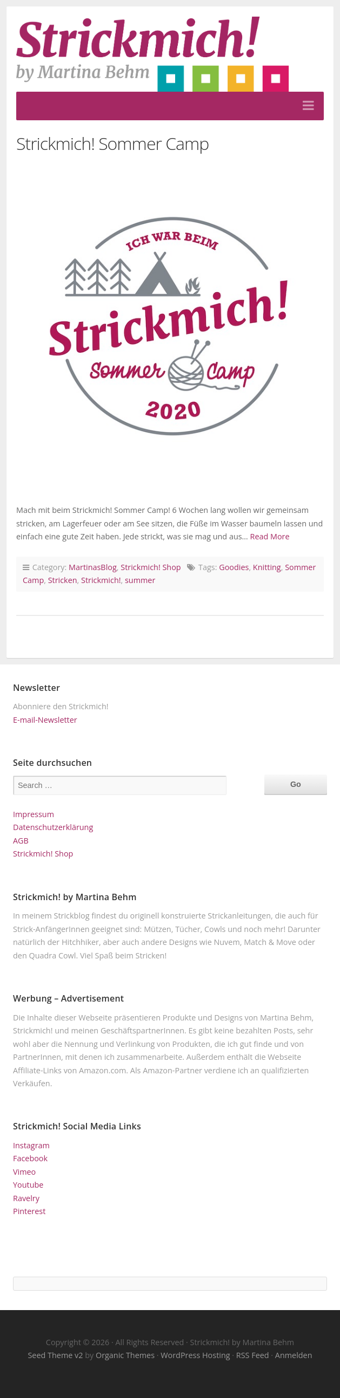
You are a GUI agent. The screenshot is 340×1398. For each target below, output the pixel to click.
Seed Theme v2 (55, 1355)
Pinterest (29, 1211)
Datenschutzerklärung (53, 827)
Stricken (62, 580)
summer (140, 580)
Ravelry (26, 1198)
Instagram (31, 1145)
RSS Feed (252, 1355)
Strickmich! (101, 580)
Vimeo (24, 1172)
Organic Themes (125, 1355)
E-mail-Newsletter (45, 720)
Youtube (28, 1185)
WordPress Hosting (195, 1355)
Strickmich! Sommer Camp (112, 143)
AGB (21, 840)
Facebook (30, 1158)
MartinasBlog (93, 567)
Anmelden (293, 1355)
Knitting (267, 567)
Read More (270, 536)
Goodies (234, 567)
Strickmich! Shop (151, 567)
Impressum (33, 814)
